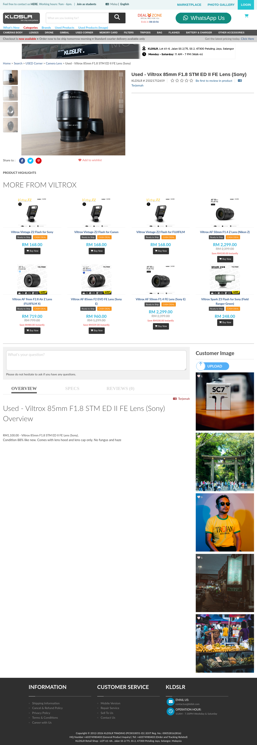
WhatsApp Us (203, 18)
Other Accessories (231, 32)
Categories (30, 27)
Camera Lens (54, 63)
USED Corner (84, 32)
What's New (11, 27)
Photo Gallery (221, 4)
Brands (46, 27)
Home (7, 63)
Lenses (34, 32)
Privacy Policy (41, 713)
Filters (129, 32)
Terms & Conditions (45, 717)
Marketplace (189, 4)
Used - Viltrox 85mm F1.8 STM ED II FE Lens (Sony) (189, 74)
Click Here (247, 38)
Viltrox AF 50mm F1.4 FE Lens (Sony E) (160, 299)
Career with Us (42, 722)
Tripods (145, 32)
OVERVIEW (24, 388)
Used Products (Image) (93, 27)
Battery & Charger (199, 32)
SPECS (72, 388)
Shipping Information (46, 703)
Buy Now (32, 251)
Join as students (86, 4)
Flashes (174, 32)
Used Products (64, 27)
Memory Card (109, 32)
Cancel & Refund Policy (47, 708)
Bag (159, 32)
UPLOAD (211, 366)
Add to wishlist (90, 160)
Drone (49, 32)
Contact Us (108, 717)
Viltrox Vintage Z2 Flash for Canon (96, 232)
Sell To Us (107, 713)
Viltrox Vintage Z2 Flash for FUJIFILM (160, 232)
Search (18, 63)
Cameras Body (13, 32)
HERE (34, 4)
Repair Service (110, 708)
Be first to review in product (214, 80)
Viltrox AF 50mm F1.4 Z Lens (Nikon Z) (225, 232)
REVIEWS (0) (120, 388)
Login (246, 4)
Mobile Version (110, 703)
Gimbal (64, 32)
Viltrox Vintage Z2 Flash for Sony (32, 232)
